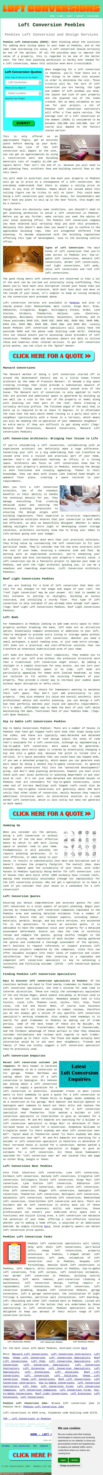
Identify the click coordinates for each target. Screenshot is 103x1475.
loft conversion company (82, 220)
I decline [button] (74, 1460)
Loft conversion (14, 302)
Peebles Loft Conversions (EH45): (26, 42)
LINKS (60, 16)
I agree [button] (63, 1460)
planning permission (47, 60)
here (47, 1226)
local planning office (27, 220)
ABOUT (70, 16)
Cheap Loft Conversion (29, 1357)
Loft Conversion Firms (57, 1386)
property (27, 56)
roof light (12, 592)
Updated (44, 1446)
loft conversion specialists (60, 1243)
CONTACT (80, 16)
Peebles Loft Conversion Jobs (43, 1406)
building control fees (74, 168)
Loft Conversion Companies (37, 1390)
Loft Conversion (37, 1375)
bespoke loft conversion (55, 1290)
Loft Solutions (66, 1372)
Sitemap (6, 1446)
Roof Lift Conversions (74, 1379)
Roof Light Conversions (51, 1393)
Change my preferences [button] (70, 1466)
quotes (80, 903)
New (35, 1446)
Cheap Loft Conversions (38, 1379)
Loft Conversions (32, 1397)
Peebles (75, 302)
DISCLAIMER (93, 16)
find (15, 1172)
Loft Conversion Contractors (71, 1354)
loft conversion (64, 49)
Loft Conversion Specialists (69, 1357)
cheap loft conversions (62, 1250)
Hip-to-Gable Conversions (56, 1383)
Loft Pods (38, 1361)
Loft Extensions (37, 1372)
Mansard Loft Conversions (30, 1354)
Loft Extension (34, 1368)
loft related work (53, 1301)
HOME (52, 16)
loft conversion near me (20, 1137)
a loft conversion (24, 196)
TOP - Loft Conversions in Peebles (27, 1418)
